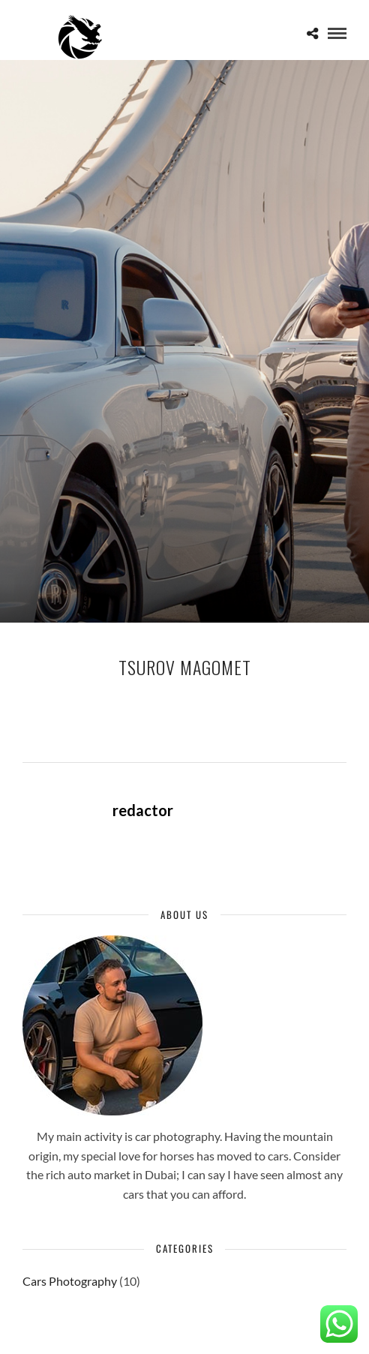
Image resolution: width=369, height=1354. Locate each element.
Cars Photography (69, 1281)
